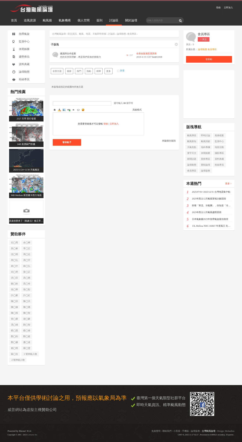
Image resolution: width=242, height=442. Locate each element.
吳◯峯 (14, 248)
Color (59, 110)
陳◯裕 (14, 313)
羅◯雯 (26, 348)
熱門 (79, 71)
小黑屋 (176, 431)
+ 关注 (203, 39)
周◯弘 (14, 260)
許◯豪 (14, 295)
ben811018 (157, 57)
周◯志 (26, 254)
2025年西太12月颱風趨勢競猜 (204, 212)
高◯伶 (26, 283)
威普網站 (15, 410)
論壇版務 (205, 170)
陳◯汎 (26, 301)
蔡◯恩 (14, 330)
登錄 (218, 7)
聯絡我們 (166, 431)
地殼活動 (219, 147)
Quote (73, 110)
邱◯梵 (14, 272)
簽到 (99, 20)
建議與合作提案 (68, 53)
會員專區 (131, 34)
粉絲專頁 (24, 79)
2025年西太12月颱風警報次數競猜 (206, 199)
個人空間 (84, 20)
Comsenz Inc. (32, 435)
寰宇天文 (191, 153)
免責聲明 (156, 431)
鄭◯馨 (14, 342)
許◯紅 (26, 295)
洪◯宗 (14, 277)
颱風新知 (191, 141)
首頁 (14, 20)
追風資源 (30, 20)
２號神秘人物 (18, 360)
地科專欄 (205, 147)
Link (69, 110)
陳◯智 (26, 313)
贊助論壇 (205, 164)
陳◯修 (14, 307)
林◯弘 (26, 266)
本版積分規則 (169, 140)
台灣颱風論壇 (209, 431)
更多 (108, 71)
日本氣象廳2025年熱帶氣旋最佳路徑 (207, 219)
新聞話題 (191, 159)
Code (78, 110)
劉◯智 (26, 324)
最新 (69, 71)
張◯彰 (26, 289)
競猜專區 (205, 159)
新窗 (122, 70)
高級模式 (137, 109)
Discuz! (22, 431)
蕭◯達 (26, 342)
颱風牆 (47, 20)
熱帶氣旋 (24, 34)
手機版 (185, 431)
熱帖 (89, 71)
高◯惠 (26, 277)
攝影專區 (219, 153)
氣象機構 (65, 20)
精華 (98, 71)
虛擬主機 (34, 410)
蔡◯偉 (26, 330)
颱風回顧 (205, 141)
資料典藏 (24, 64)
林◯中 (14, 266)
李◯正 (26, 248)
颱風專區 (191, 135)
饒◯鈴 (14, 283)
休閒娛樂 (24, 49)
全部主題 (57, 71)
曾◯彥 (14, 318)
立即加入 (228, 7)
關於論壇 (131, 20)
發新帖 (209, 59)
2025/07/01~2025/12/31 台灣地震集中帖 (208, 192)
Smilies (83, 110)
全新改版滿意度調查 (146, 53)
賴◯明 (14, 348)
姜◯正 (26, 272)
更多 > (228, 183)
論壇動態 (24, 71)
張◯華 (14, 289)
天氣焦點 (191, 147)
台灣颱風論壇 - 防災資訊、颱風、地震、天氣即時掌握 (79, 34)
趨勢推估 (24, 56)
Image (64, 110)
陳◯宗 (14, 301)
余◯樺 (26, 242)
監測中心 (24, 41)
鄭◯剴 (14, 336)
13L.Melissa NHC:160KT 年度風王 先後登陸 (209, 226)
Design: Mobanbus (225, 431)
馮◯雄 (14, 324)
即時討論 (205, 135)
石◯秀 (14, 242)
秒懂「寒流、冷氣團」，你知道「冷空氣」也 (209, 205)
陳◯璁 (26, 307)
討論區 (113, 20)
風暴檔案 (219, 135)
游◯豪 (26, 318)
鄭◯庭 (26, 336)
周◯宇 (26, 260)
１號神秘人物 (30, 354)
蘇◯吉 (14, 354)
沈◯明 (14, 254)
